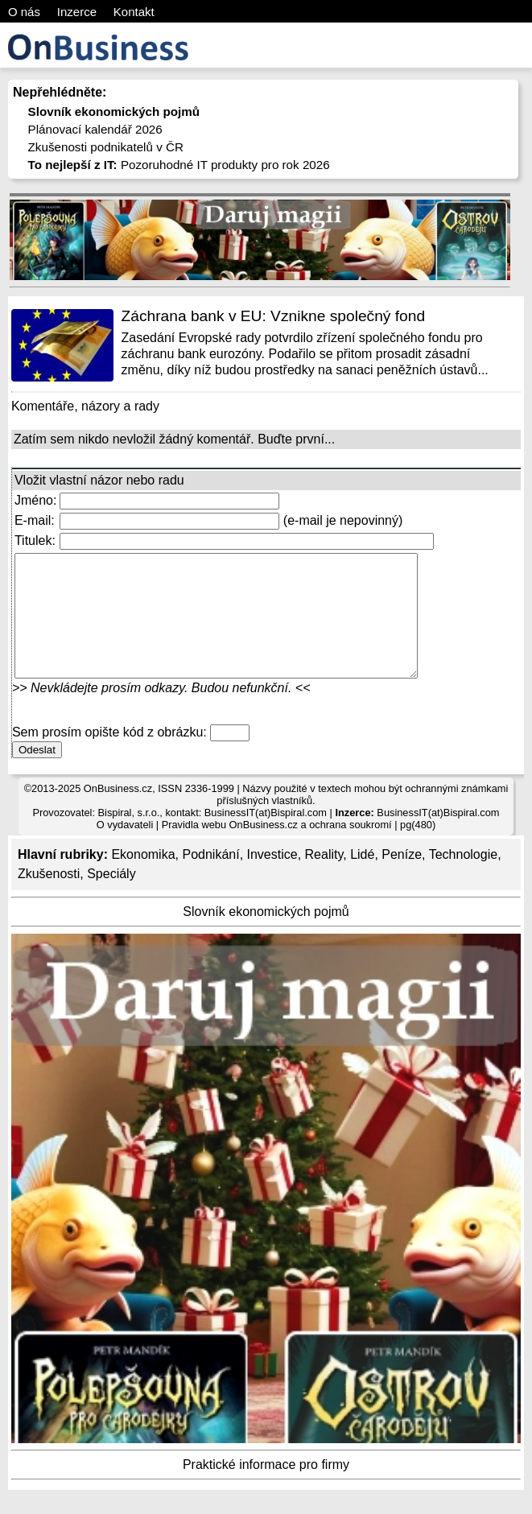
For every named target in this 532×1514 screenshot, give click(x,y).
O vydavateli (125, 849)
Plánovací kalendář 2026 (95, 129)
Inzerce (77, 12)
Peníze (401, 878)
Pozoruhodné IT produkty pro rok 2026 (179, 164)
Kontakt (134, 12)
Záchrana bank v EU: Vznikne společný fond (274, 315)
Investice (272, 878)
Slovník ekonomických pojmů (265, 936)
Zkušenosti (49, 898)
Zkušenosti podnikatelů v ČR (106, 147)
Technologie (463, 878)
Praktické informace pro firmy (266, 1488)
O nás (24, 12)
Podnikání (210, 878)
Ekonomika (143, 878)
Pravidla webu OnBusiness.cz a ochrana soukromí (277, 849)
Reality (324, 878)
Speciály (111, 898)
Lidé (362, 878)
